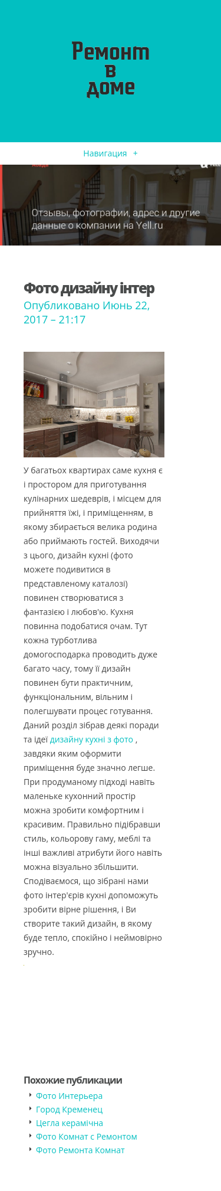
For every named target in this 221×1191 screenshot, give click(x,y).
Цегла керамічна (69, 1122)
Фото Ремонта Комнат (80, 1150)
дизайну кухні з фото (91, 739)
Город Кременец (69, 1109)
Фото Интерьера (69, 1095)
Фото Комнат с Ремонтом (86, 1136)
